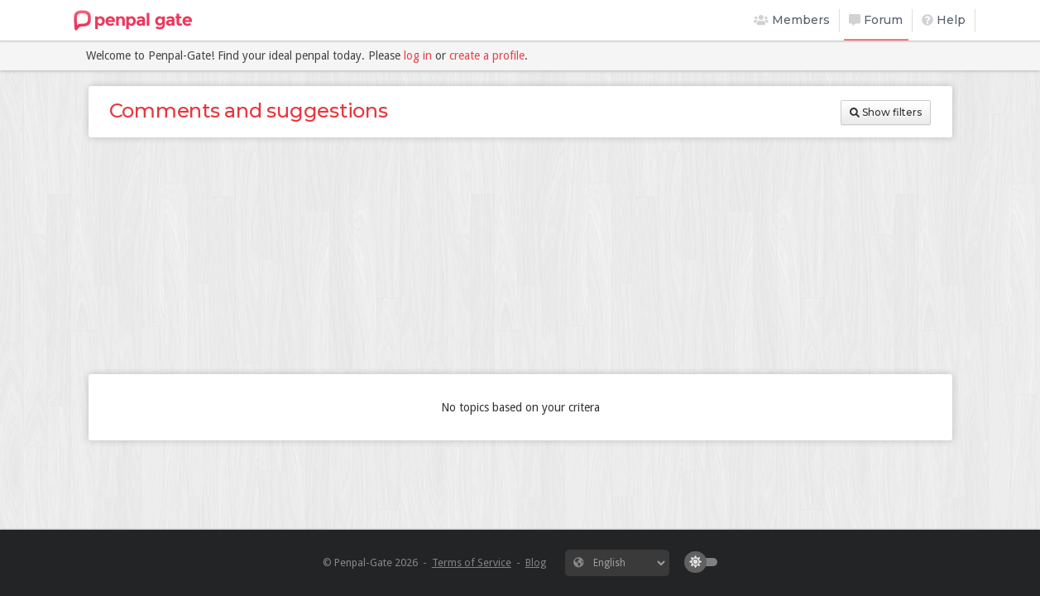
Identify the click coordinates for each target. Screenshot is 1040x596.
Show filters (886, 112)
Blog (535, 562)
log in (418, 55)
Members (792, 19)
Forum (876, 19)
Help (944, 19)
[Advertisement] (520, 256)
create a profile (487, 55)
